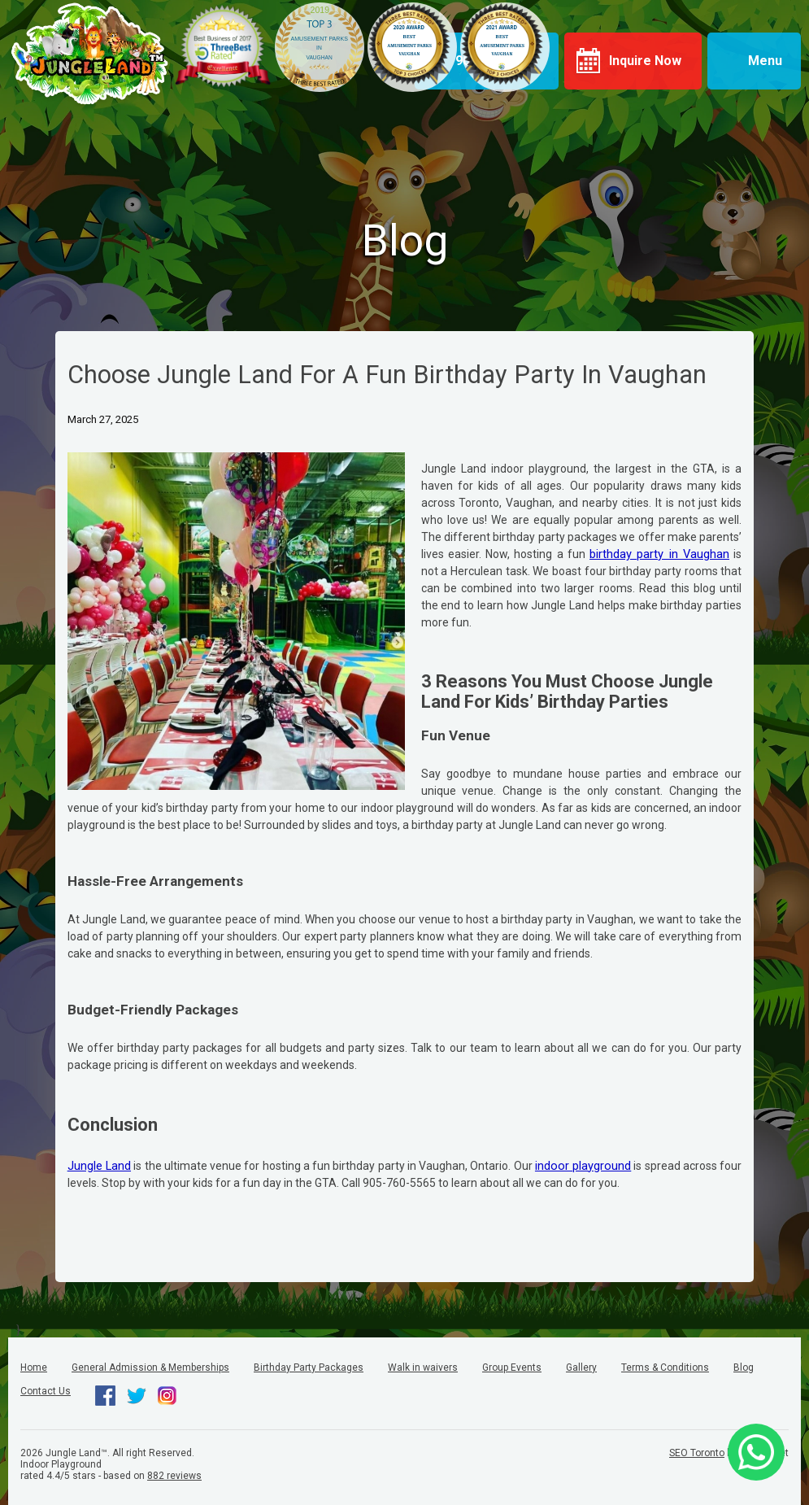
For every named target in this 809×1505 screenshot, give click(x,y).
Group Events (512, 1367)
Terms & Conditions (665, 1367)
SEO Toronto (696, 1453)
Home (33, 1367)
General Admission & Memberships (150, 1367)
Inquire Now (645, 60)
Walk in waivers (423, 1367)
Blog (743, 1367)
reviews (174, 1475)
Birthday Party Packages (308, 1367)
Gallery (581, 1367)
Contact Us (45, 1391)
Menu (765, 60)
